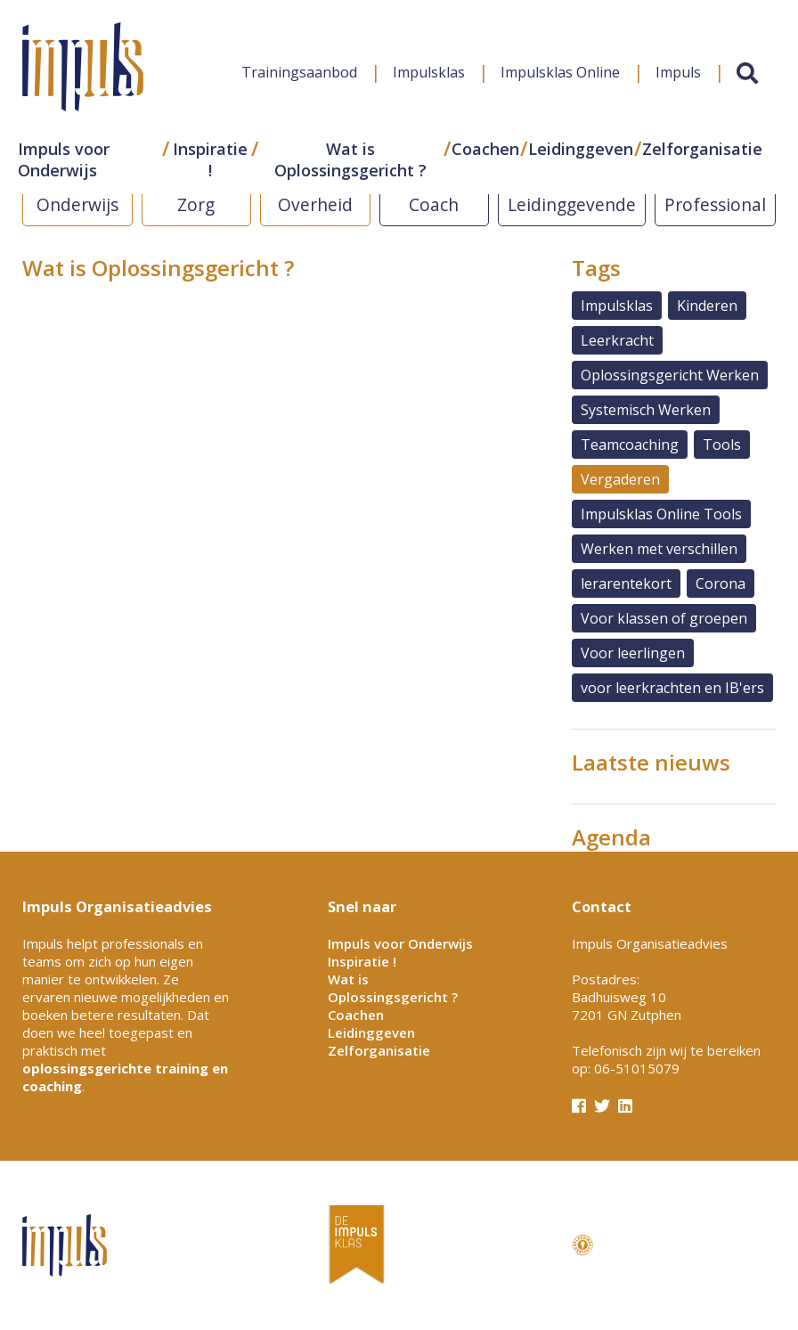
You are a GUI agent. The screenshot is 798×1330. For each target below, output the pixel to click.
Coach (434, 204)
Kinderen (707, 305)
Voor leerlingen (633, 653)
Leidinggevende (572, 204)
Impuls (678, 72)
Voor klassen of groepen (664, 618)
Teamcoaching (630, 444)
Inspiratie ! (210, 159)
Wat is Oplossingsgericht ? (350, 159)
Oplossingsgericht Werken (670, 375)
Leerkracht (617, 340)
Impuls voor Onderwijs (64, 159)
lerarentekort (626, 583)
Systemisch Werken (646, 410)
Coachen (485, 148)
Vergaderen (620, 479)
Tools (722, 444)
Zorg (196, 204)
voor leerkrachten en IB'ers (672, 688)
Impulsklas (429, 72)
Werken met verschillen (659, 549)
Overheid (315, 204)
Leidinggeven (580, 148)
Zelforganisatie (702, 148)
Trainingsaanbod (299, 72)
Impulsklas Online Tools (661, 514)
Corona (720, 583)
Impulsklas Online (560, 72)
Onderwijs (77, 204)
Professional (715, 204)
